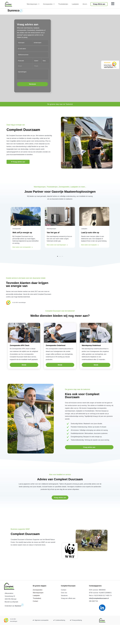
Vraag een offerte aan (68, 598)
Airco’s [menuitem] (85, 4)
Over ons (64, 593)
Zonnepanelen (37, 590)
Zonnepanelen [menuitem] (48, 4)
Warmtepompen (38, 593)
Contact (35, 601)
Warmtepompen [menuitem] (33, 4)
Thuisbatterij (37, 598)
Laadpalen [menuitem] (75, 4)
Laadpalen (36, 595)
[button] (57, 256)
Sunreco (14, 10)
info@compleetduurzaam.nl (99, 598)
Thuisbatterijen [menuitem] (63, 4)
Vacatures (64, 595)
